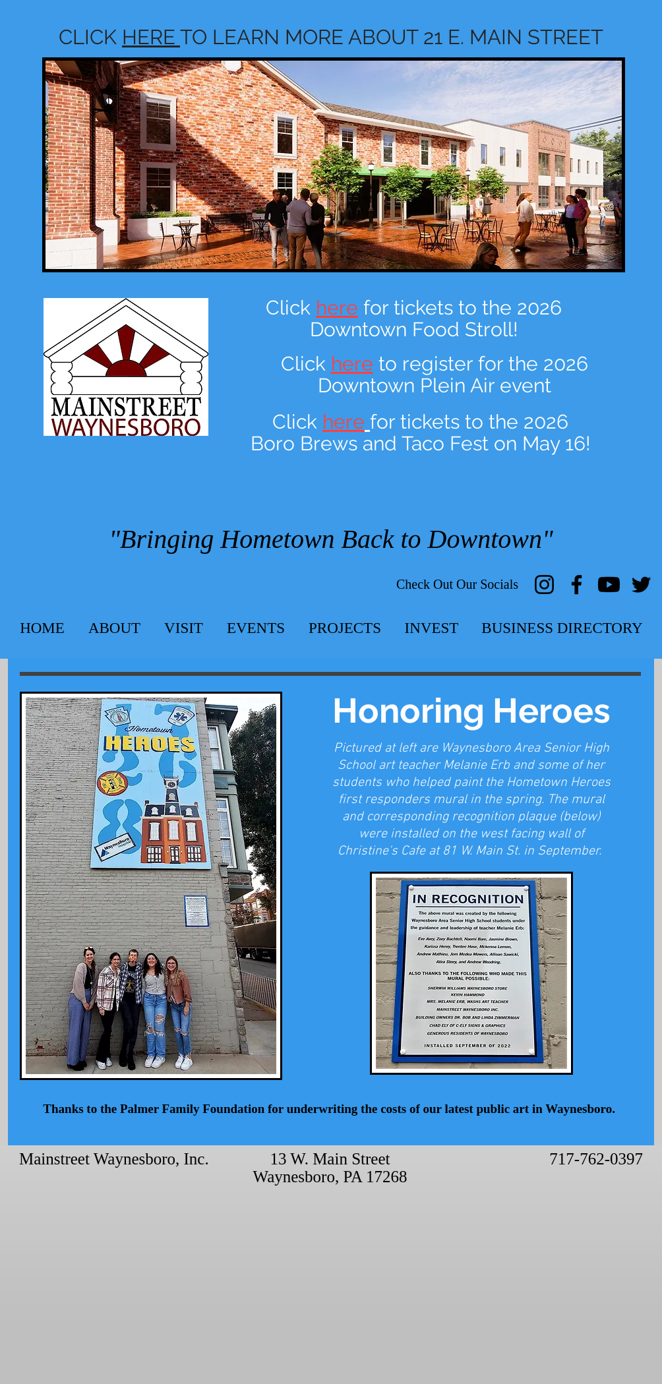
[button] (114, 628)
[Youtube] (609, 584)
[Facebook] (576, 584)
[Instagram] (544, 584)
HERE (151, 37)
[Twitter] (641, 584)
